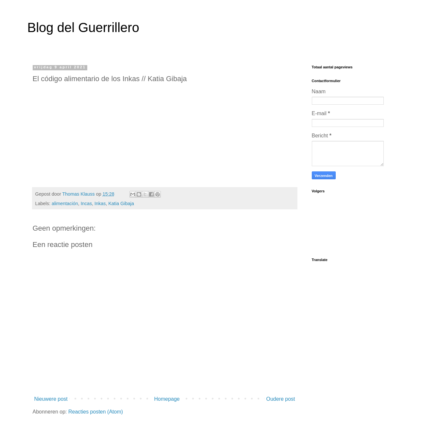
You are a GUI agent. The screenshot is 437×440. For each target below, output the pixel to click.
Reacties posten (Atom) (95, 411)
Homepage (166, 399)
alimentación (65, 203)
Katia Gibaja (121, 203)
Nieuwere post (51, 399)
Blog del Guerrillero (83, 27)
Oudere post (280, 399)
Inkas (100, 203)
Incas (86, 203)
